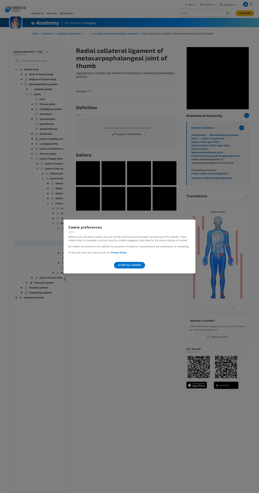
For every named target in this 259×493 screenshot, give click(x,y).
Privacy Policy (119, 252)
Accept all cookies (129, 265)
